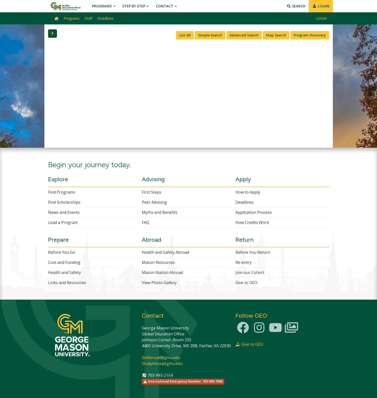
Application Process (253, 212)
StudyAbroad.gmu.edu (162, 363)
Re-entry (243, 262)
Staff (88, 18)
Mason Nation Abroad (162, 272)
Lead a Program (63, 222)
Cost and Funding (64, 262)
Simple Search (210, 35)
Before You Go (61, 252)
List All (185, 35)
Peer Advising (154, 202)
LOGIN (320, 6)
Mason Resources (158, 262)
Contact (166, 6)
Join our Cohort (249, 272)
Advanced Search (244, 35)
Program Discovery (310, 35)
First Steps (151, 192)
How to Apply (247, 192)
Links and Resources (67, 282)
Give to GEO (246, 282)
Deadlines (105, 18)
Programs (103, 6)
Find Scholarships (64, 202)
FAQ (145, 222)
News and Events (64, 212)
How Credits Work (252, 222)
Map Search (276, 35)
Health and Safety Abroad (165, 252)
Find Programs (61, 192)
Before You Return (252, 252)
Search (295, 6)
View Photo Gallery (159, 282)
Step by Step (135, 6)
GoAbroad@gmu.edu (161, 357)
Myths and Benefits (160, 212)
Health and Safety (64, 272)
